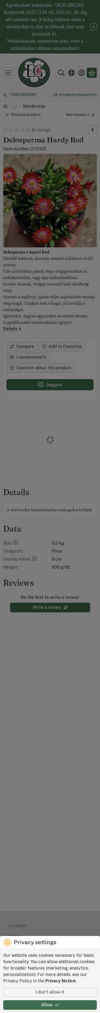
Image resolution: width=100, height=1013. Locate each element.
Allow (50, 1004)
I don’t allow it (50, 992)
